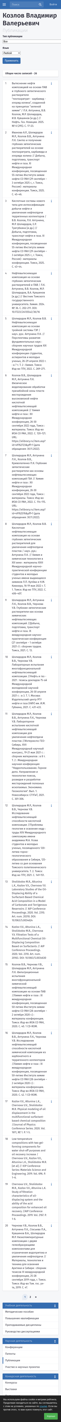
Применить (11, 60)
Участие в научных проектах (22, 1367)
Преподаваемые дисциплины (23, 1324)
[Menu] (4, 4)
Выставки (11, 1389)
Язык (6, 47)
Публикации (12, 1360)
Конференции (13, 1347)
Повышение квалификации (22, 1318)
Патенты (10, 1353)
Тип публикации (12, 36)
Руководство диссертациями (22, 1331)
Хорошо (51, 1416)
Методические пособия (19, 1311)
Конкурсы (11, 1382)
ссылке (43, 1406)
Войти (53, 4)
